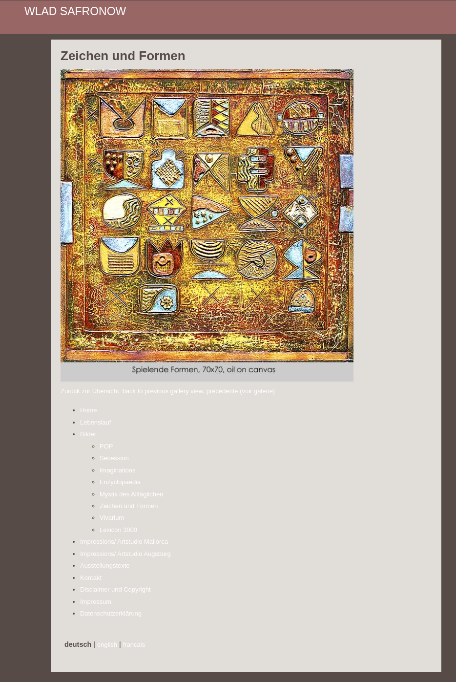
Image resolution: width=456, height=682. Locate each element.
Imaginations (117, 470)
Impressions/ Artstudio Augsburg (125, 553)
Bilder (88, 434)
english (107, 644)
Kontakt (91, 577)
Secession (114, 458)
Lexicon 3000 (118, 529)
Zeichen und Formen (129, 506)
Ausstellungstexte (105, 565)
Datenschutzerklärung (111, 613)
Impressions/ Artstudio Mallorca (124, 541)
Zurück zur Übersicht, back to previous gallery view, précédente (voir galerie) (168, 391)
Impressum (95, 601)
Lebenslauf (95, 422)
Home (88, 410)
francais (134, 644)
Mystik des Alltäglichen (131, 494)
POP (106, 446)
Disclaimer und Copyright (115, 589)
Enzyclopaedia (120, 482)
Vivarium (112, 517)
